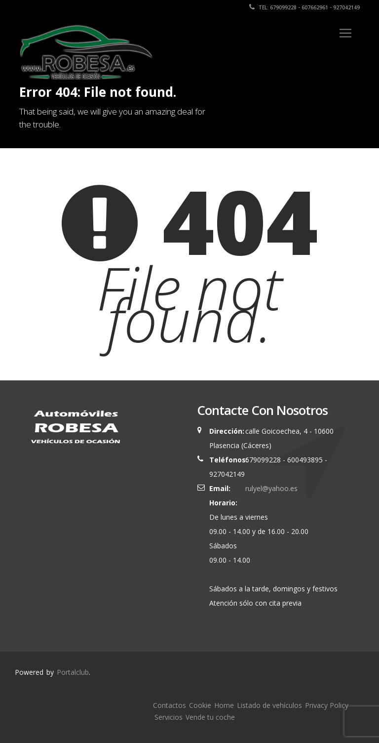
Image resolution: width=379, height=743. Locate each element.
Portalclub (73, 672)
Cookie (200, 705)
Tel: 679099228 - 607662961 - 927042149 (304, 7)
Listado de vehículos (269, 705)
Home (224, 705)
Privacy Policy (326, 705)
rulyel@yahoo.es (269, 488)
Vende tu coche (210, 717)
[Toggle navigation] (345, 33)
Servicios (168, 717)
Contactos (169, 705)
